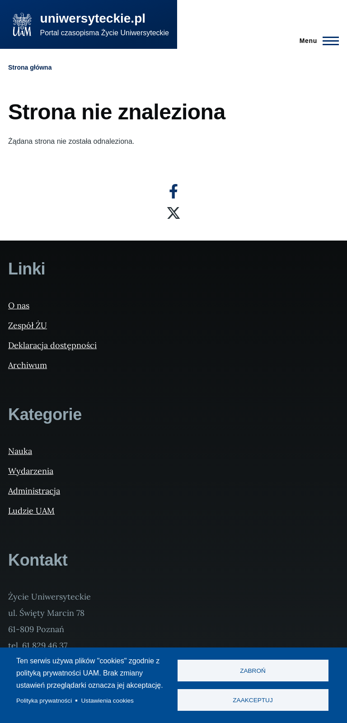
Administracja (34, 491)
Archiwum (27, 365)
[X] (173, 213)
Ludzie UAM (31, 511)
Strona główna (30, 67)
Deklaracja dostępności (52, 345)
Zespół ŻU (27, 325)
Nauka (20, 451)
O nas (18, 305)
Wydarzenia (30, 471)
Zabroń (253, 670)
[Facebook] (173, 191)
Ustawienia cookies (107, 700)
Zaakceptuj (252, 700)
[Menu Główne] (316, 41)
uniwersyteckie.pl (92, 18)
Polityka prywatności (44, 700)
